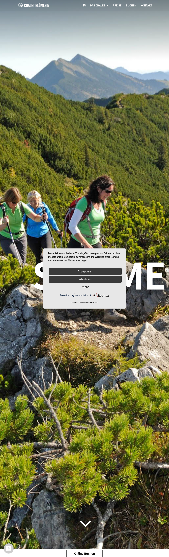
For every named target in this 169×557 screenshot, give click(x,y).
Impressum (76, 302)
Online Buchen (84, 553)
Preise (117, 5)
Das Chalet (97, 5)
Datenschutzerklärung (89, 302)
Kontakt (146, 5)
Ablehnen (85, 279)
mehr (85, 287)
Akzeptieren (85, 271)
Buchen (131, 5)
